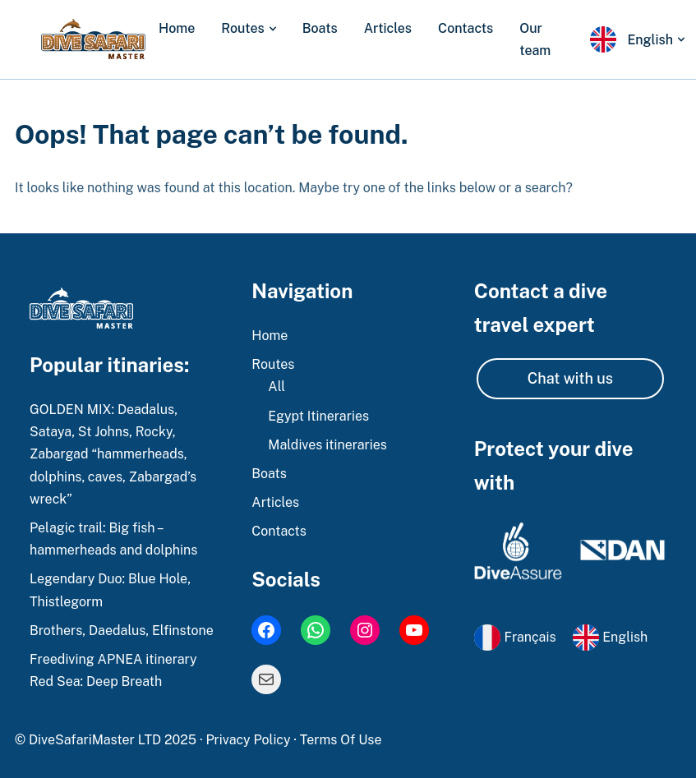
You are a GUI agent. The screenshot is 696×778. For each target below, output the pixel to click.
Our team (535, 39)
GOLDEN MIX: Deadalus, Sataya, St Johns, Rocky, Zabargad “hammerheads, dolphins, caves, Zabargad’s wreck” (113, 454)
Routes (242, 28)
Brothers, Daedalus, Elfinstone (122, 630)
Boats (320, 28)
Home (177, 28)
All (276, 386)
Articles (388, 28)
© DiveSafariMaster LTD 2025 (107, 740)
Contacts (465, 28)
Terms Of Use (341, 740)
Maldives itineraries (327, 445)
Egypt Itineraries (318, 416)
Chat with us (570, 378)
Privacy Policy (249, 740)
